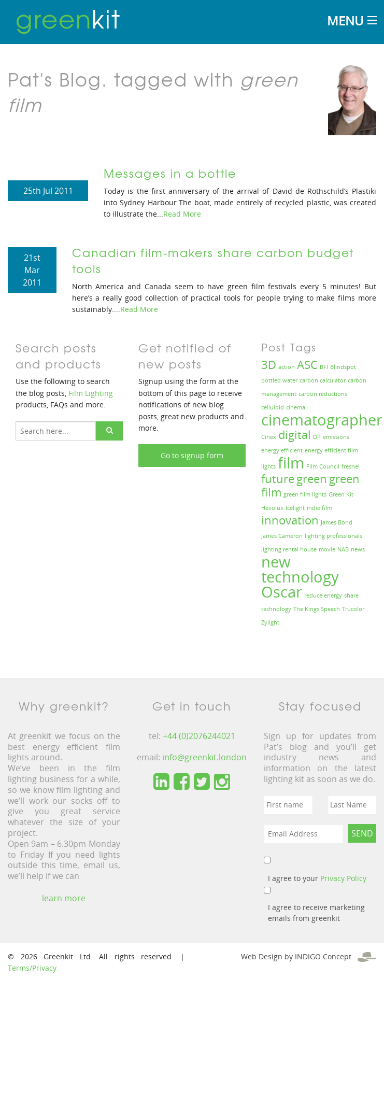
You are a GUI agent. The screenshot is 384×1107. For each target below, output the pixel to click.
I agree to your (317, 878)
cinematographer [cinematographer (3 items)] (321, 419)
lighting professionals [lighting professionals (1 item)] (333, 536)
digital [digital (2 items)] (294, 434)
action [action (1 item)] (286, 367)
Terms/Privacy (32, 968)
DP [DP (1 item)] (317, 437)
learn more (64, 898)
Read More (182, 214)
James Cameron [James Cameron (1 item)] (282, 536)
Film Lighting (90, 393)
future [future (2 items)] (277, 478)
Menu (345, 20)
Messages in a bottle (170, 173)
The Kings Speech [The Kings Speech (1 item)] (316, 609)
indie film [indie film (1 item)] (319, 508)
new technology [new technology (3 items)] (300, 569)
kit (68, 18)
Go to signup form (192, 455)
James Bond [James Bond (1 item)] (336, 522)
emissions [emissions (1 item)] (336, 437)
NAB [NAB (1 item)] (343, 549)
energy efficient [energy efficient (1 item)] (282, 450)
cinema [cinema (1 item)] (295, 407)
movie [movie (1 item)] (327, 549)
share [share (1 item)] (351, 595)
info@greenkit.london (204, 757)
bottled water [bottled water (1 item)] (279, 380)
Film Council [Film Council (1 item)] (322, 466)
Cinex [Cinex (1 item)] (268, 437)
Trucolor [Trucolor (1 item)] (353, 609)
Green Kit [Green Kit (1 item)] (341, 494)
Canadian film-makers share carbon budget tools (213, 260)
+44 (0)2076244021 (199, 736)
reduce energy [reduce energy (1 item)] (323, 595)
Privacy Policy (343, 878)
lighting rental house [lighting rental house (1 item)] (289, 549)
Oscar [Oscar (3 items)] (281, 591)
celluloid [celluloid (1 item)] (272, 407)
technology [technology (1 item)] (276, 609)
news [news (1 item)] (358, 549)
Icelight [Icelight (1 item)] (295, 508)
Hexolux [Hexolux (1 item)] (272, 508)
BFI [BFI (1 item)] (324, 367)
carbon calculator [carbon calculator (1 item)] (323, 380)
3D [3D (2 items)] (268, 364)
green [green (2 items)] (311, 478)
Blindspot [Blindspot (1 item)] (343, 367)
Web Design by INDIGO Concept (308, 956)
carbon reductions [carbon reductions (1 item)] (322, 394)
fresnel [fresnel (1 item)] (351, 466)
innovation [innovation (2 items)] (290, 520)
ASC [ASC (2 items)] (307, 364)
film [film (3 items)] (291, 462)
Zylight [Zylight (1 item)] (270, 622)
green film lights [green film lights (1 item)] (304, 494)
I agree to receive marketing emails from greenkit (316, 912)
